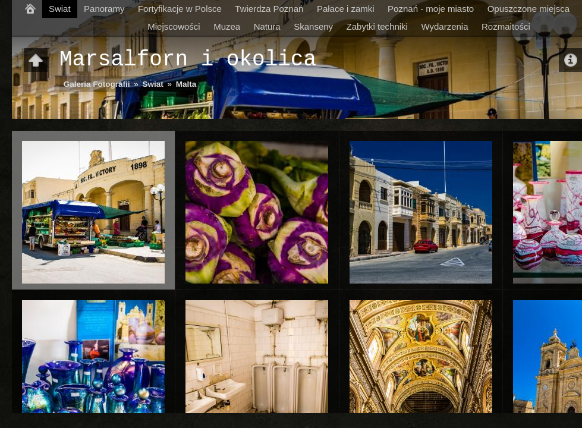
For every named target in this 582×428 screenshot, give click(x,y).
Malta (186, 84)
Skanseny (313, 26)
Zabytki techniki (377, 26)
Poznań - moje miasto (431, 9)
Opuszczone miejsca (528, 9)
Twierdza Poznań (269, 9)
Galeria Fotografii (97, 84)
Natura (267, 26)
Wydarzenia (444, 26)
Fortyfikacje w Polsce (180, 9)
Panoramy (104, 9)
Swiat (60, 9)
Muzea (226, 26)
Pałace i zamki (346, 9)
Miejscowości (173, 26)
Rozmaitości (506, 26)
